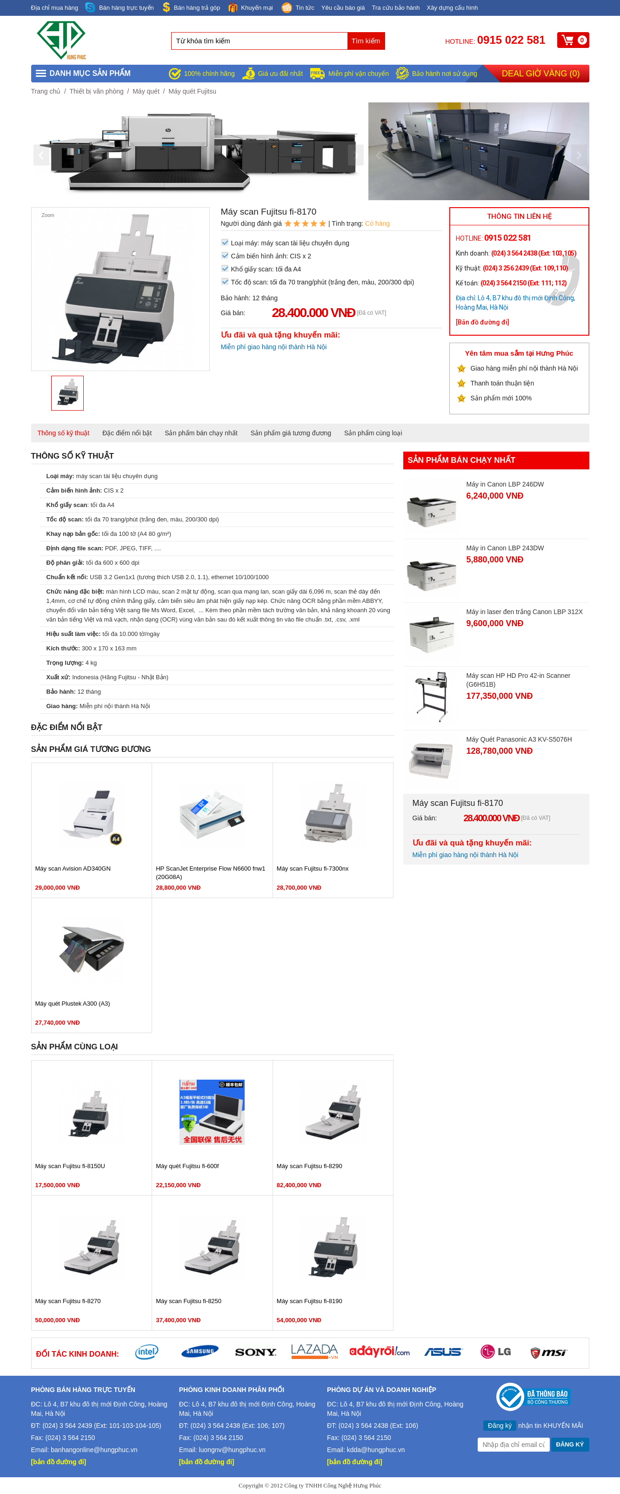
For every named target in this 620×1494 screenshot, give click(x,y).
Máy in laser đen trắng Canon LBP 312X (525, 611)
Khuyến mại (250, 7)
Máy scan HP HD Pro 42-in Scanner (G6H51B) (519, 680)
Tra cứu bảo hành (396, 7)
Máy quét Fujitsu (192, 91)
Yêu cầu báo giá (343, 7)
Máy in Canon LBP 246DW (505, 484)
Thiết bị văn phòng (96, 91)
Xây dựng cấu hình (452, 7)
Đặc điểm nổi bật (127, 433)
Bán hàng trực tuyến (119, 7)
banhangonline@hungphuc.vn (94, 1449)
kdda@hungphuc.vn (376, 1449)
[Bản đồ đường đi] (482, 322)
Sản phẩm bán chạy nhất (201, 433)
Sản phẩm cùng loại (373, 433)
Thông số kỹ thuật (64, 433)
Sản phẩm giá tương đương (291, 433)
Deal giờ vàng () (541, 73)
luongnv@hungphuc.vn (232, 1449)
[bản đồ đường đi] (59, 1462)
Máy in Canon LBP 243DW (505, 548)
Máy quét (146, 91)
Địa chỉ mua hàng (54, 7)
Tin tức (297, 8)
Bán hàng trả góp (190, 7)
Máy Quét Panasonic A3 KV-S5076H (519, 739)
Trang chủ (46, 91)
